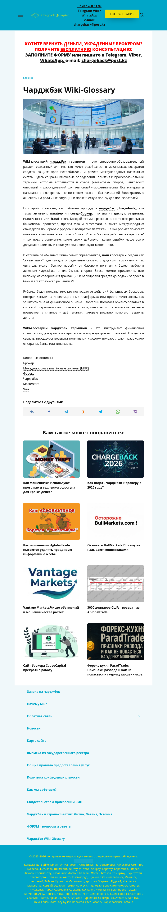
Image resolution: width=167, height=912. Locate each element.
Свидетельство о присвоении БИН (54, 800)
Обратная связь (39, 714)
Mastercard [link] (94, 224)
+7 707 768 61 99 (89, 6)
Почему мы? (37, 702)
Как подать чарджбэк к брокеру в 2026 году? (114, 485)
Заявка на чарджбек (43, 690)
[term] (38, 358)
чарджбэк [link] (58, 161)
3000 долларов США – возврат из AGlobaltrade (113, 609)
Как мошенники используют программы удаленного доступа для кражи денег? (49, 487)
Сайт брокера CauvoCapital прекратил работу (44, 666)
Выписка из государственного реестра (58, 751)
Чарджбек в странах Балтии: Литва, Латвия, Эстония (69, 812)
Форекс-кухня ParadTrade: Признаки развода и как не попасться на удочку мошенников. (115, 668)
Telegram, (117, 55)
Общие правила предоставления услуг (58, 763)
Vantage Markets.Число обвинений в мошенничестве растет (51, 609)
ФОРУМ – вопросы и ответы (49, 825)
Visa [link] (77, 224)
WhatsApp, (52, 60)
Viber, (135, 55)
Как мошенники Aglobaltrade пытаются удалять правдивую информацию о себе (47, 549)
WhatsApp (89, 15)
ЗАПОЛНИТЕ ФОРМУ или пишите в (65, 55)
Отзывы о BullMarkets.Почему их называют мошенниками (113, 547)
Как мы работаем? (42, 788)
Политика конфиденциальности (53, 776)
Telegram (85, 11)
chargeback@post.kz (89, 24)
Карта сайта (36, 739)
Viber (97, 11)
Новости (34, 727)
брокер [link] (86, 213)
